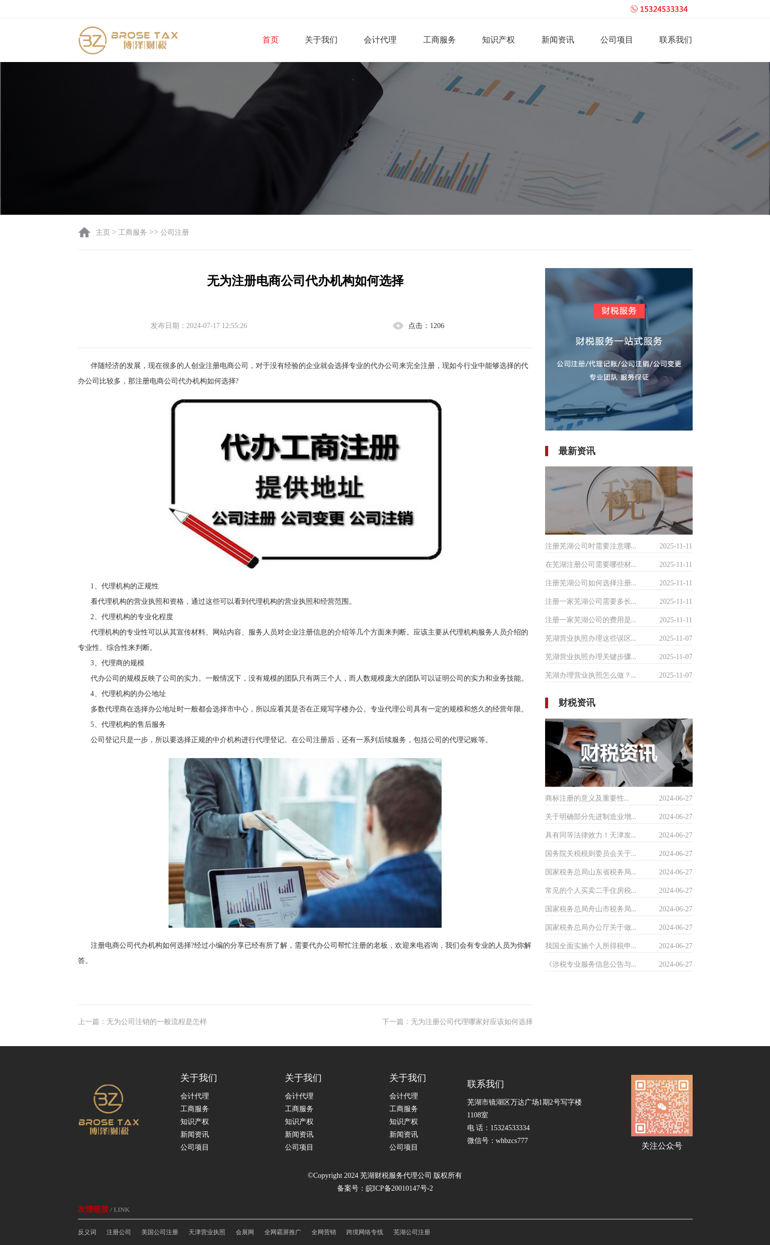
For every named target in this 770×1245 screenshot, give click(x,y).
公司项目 (616, 39)
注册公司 (119, 1232)
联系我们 (675, 39)
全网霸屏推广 (282, 1232)
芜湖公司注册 (411, 1232)
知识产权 (498, 39)
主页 (104, 232)
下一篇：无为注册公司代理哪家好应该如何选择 (457, 1022)
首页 (270, 39)
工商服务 (439, 39)
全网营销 (323, 1232)
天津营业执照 (207, 1232)
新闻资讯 (558, 39)
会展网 (245, 1232)
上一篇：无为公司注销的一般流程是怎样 (142, 1022)
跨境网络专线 (364, 1232)
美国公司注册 (159, 1232)
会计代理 (380, 39)
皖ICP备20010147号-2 (399, 1188)
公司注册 (174, 232)
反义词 (87, 1232)
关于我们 (321, 39)
